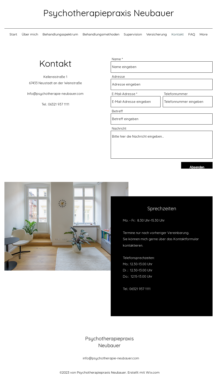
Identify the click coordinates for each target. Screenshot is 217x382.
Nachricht (119, 128)
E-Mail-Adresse (123, 94)
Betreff (117, 111)
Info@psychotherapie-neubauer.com (55, 94)
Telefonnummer (176, 94)
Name (116, 59)
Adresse (118, 76)
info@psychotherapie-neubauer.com (111, 358)
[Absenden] (197, 167)
